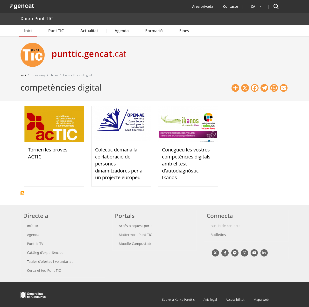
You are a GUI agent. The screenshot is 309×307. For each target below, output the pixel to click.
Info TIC (33, 225)
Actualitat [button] (89, 30)
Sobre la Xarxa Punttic (178, 299)
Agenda (122, 30)
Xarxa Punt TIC (37, 18)
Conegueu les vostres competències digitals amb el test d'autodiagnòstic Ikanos (186, 163)
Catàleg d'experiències (45, 252)
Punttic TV (35, 243)
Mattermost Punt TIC (135, 234)
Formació (154, 30)
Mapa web (261, 299)
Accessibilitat (235, 299)
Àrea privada (202, 6)
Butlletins (218, 234)
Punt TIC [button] (56, 30)
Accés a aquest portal (136, 225)
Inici (28, 30)
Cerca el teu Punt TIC (44, 270)
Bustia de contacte (225, 225)
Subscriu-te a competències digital (22, 193)
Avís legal (210, 299)
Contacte (230, 6)
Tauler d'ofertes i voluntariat (50, 261)
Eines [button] (184, 30)
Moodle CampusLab (135, 243)
